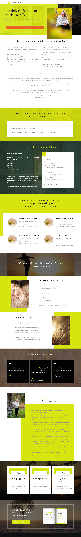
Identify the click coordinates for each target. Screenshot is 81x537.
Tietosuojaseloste (47, 535)
